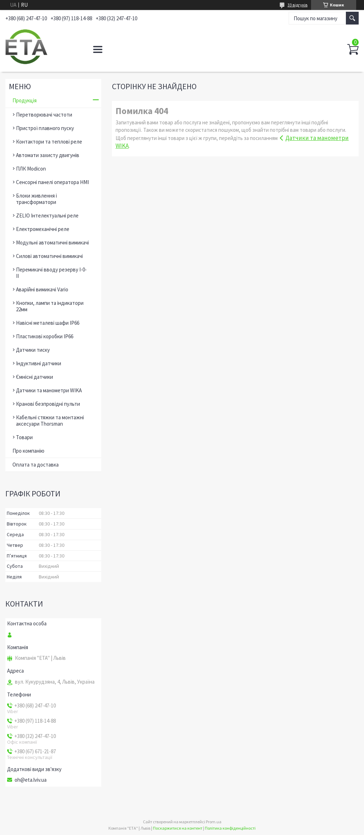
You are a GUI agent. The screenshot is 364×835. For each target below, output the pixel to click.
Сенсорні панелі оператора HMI (52, 182)
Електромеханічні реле (42, 229)
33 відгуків (297, 4)
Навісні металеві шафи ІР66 (47, 322)
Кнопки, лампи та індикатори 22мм (50, 306)
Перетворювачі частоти (44, 114)
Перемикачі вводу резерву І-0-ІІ (51, 272)
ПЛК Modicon (31, 168)
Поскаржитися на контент (177, 828)
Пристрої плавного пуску (45, 128)
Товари (24, 437)
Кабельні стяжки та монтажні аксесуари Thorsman (50, 420)
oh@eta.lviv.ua (31, 780)
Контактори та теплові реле (49, 141)
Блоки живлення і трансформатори (36, 198)
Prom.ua (213, 821)
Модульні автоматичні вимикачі (52, 242)
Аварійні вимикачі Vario (42, 289)
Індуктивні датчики (38, 363)
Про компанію (28, 450)
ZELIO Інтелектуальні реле (47, 215)
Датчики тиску (33, 349)
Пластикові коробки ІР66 (44, 336)
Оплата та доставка (35, 464)
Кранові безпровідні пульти (48, 403)
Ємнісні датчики (34, 376)
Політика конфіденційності (230, 828)
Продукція (24, 100)
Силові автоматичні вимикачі (49, 256)
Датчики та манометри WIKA (49, 390)
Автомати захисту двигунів (47, 155)
